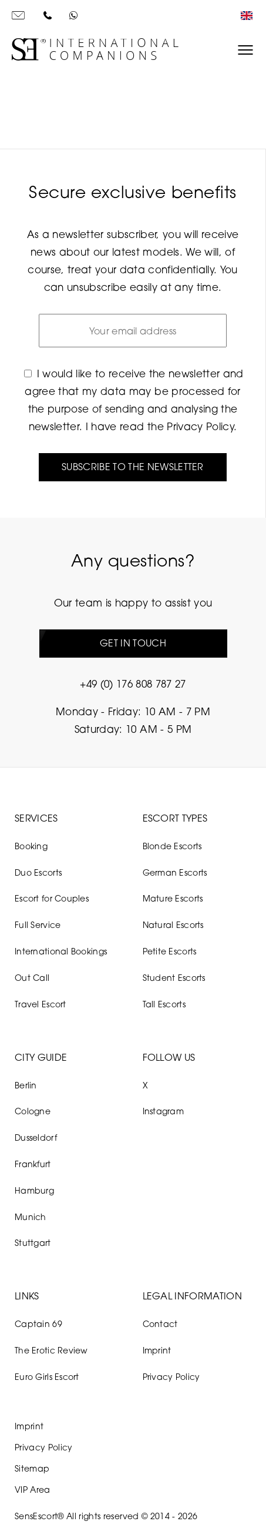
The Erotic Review (51, 1350)
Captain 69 (38, 1324)
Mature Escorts (173, 898)
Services (36, 818)
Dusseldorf (36, 1137)
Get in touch (133, 643)
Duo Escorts (38, 872)
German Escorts (175, 872)
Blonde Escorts (172, 846)
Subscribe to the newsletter (133, 467)
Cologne (32, 1111)
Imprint (157, 1350)
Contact (160, 1324)
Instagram (163, 1111)
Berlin (26, 1085)
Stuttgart (33, 1243)
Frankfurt (33, 1164)
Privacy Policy (200, 426)
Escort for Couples (52, 898)
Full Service (37, 925)
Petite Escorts (170, 951)
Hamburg (34, 1190)
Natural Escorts (173, 925)
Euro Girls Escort (47, 1377)
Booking (31, 846)
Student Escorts (174, 978)
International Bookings (61, 951)
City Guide (41, 1057)
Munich (30, 1217)
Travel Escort (40, 1004)
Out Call (32, 978)
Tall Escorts (164, 1004)
